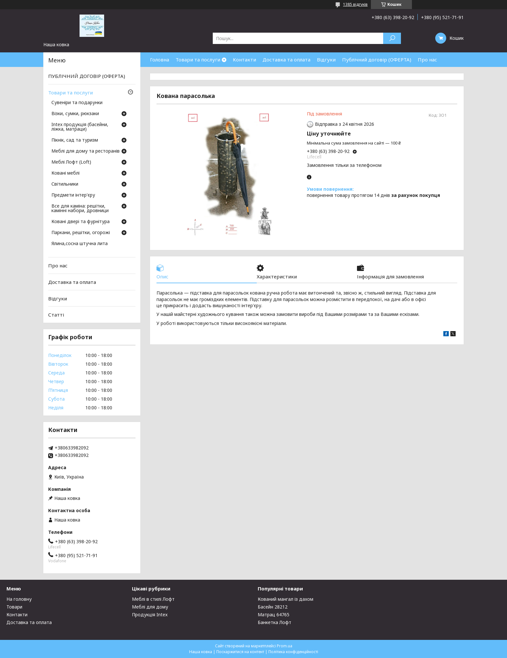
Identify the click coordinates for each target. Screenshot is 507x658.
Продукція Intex (149, 614)
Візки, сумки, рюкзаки (75, 113)
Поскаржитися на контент (240, 651)
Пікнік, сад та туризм (74, 140)
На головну (19, 599)
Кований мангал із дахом (285, 599)
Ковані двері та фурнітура (80, 221)
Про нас (427, 59)
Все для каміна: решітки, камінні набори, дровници (80, 208)
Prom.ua (284, 646)
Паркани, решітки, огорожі (80, 232)
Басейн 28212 (272, 607)
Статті (56, 314)
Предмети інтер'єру (73, 195)
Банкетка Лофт (274, 622)
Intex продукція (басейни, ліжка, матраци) (79, 127)
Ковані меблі (65, 173)
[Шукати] (392, 38)
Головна (159, 59)
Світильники (64, 184)
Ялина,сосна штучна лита (79, 243)
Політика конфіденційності (293, 651)
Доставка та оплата (286, 59)
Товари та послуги (198, 59)
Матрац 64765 (273, 614)
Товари (14, 607)
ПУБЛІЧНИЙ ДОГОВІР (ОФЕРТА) (86, 76)
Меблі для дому (150, 607)
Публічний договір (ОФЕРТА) (376, 59)
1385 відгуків (355, 4)
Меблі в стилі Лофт (153, 599)
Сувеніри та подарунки (76, 102)
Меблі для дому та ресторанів (85, 151)
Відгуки (326, 59)
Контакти (244, 59)
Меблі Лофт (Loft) (71, 162)
